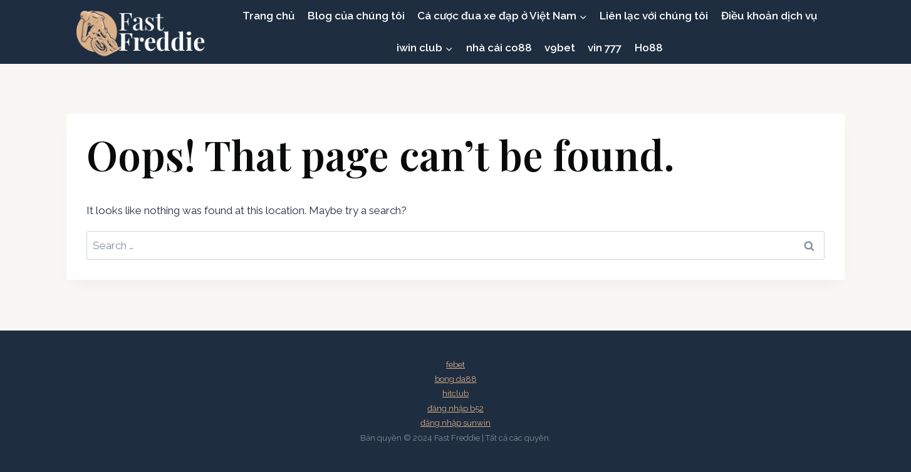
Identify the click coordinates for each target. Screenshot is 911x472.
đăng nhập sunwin (455, 423)
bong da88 (456, 379)
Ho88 (649, 47)
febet (455, 364)
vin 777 (605, 47)
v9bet (559, 47)
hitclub (455, 393)
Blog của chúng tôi (356, 15)
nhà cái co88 (499, 47)
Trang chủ (268, 15)
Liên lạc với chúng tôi (654, 15)
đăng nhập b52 (455, 408)
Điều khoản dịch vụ (769, 15)
